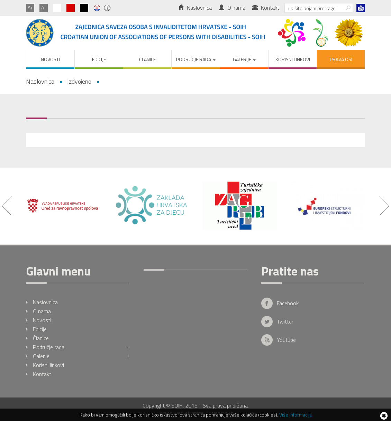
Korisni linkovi (292, 59)
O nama (232, 7)
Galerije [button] (244, 59)
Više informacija (295, 414)
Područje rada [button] (196, 59)
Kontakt (265, 7)
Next (384, 205)
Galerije (81, 356)
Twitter (285, 321)
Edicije (99, 59)
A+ (30, 7)
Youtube (286, 340)
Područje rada (81, 347)
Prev (6, 205)
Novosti (50, 59)
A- (43, 7)
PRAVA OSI (341, 59)
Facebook (288, 303)
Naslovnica (195, 7)
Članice (147, 59)
